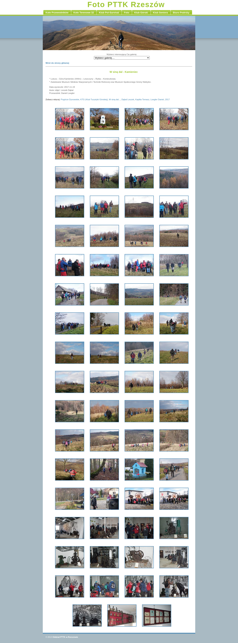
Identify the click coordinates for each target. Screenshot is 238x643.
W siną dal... (114, 99)
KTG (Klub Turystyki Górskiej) (94, 99)
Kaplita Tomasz (142, 99)
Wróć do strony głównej (57, 63)
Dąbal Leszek (128, 99)
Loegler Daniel (157, 99)
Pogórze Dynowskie (70, 99)
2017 (167, 99)
